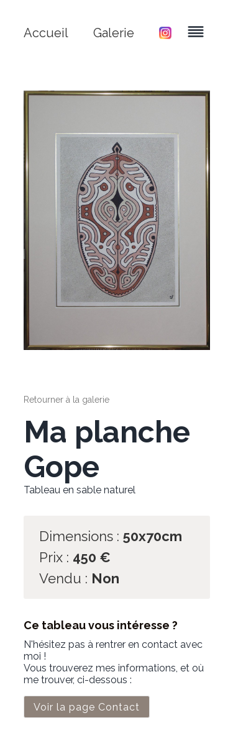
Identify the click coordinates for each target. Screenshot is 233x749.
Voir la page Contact (87, 707)
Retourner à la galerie (66, 400)
